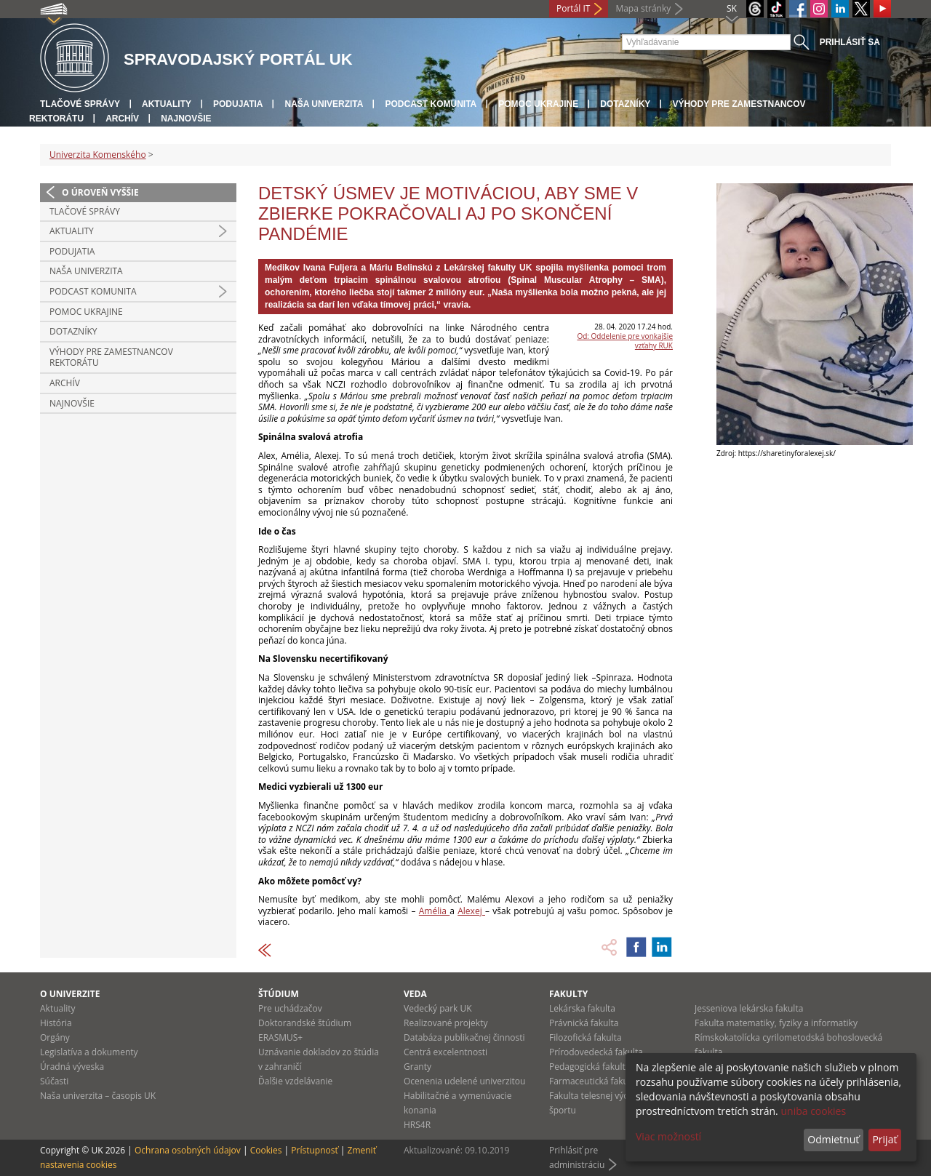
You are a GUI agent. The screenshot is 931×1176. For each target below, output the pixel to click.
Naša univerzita (323, 104)
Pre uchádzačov (290, 1008)
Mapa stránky (643, 8)
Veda (415, 994)
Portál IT (573, 8)
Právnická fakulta (583, 1023)
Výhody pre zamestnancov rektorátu (111, 357)
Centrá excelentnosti (445, 1052)
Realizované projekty (445, 1023)
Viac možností (668, 1136)
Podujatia (238, 104)
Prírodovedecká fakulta (596, 1052)
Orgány (55, 1037)
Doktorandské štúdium (304, 1023)
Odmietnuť (833, 1139)
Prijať (884, 1139)
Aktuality (166, 104)
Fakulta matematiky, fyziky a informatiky (776, 1023)
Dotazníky (625, 104)
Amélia (434, 911)
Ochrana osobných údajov (188, 1150)
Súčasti (54, 1081)
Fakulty (568, 994)
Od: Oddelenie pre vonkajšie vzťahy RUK (625, 341)
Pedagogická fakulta (589, 1066)
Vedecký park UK (438, 1008)
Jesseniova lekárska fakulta (749, 1008)
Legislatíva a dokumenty (89, 1052)
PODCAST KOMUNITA (430, 104)
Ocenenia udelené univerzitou (464, 1081)
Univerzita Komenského (97, 154)
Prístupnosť (314, 1150)
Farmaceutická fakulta (594, 1081)
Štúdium (278, 994)
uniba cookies (813, 1111)
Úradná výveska (72, 1066)
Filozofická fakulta (585, 1037)
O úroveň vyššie (100, 192)
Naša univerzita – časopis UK (98, 1095)
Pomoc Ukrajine (538, 104)
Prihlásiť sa (850, 42)
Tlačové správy (80, 104)
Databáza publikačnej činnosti (464, 1037)
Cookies (266, 1150)
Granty (417, 1066)
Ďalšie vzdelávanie (295, 1081)
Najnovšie (186, 118)
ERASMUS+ (280, 1037)
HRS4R (417, 1125)
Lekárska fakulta (582, 1008)
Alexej (471, 911)
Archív (122, 118)
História (56, 1023)
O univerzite (70, 994)
